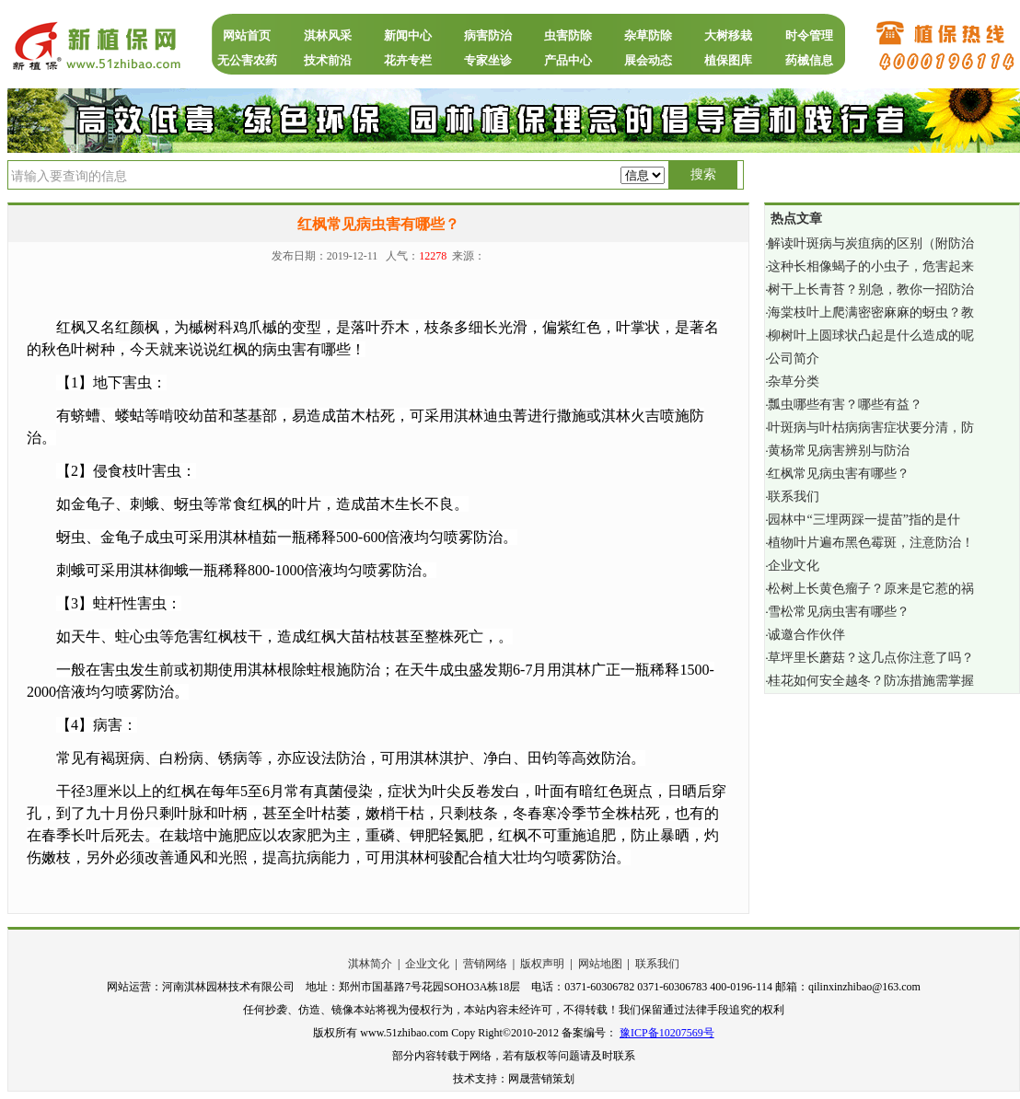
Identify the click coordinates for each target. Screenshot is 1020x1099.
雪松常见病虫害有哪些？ (839, 612)
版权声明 (542, 963)
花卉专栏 (408, 60)
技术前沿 (328, 60)
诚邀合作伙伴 (806, 635)
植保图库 (728, 60)
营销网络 (485, 963)
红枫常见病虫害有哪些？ (839, 473)
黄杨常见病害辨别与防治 (839, 450)
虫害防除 (568, 35)
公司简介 (793, 358)
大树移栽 (728, 35)
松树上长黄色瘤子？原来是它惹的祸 (871, 589)
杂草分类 (793, 381)
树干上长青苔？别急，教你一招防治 (871, 289)
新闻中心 (408, 35)
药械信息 (809, 60)
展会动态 (648, 60)
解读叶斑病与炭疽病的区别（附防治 (871, 243)
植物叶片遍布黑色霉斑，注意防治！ (871, 543)
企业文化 (793, 566)
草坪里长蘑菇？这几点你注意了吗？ (871, 658)
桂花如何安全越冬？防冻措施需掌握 (871, 681)
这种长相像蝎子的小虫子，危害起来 (871, 266)
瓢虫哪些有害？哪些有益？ (845, 404)
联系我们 (793, 496)
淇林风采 (328, 35)
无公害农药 (247, 60)
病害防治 (488, 35)
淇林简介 (370, 963)
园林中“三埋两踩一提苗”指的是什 (863, 519)
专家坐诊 (488, 60)
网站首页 (247, 35)
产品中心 (568, 60)
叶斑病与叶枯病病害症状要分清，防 (871, 427)
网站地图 (600, 963)
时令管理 (809, 35)
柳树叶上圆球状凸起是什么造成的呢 (871, 335)
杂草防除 (648, 35)
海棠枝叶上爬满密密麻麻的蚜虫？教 (871, 312)
